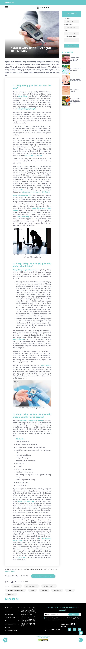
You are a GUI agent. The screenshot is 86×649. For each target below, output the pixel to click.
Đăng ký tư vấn (9, 2)
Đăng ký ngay (72, 45)
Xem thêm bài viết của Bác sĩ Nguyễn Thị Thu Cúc (43, 576)
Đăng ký (73, 614)
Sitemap (7, 627)
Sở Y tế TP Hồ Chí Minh (11, 630)
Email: (47, 614)
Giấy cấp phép (9, 614)
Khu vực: (66, 30)
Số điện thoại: (68, 24)
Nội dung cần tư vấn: (70, 36)
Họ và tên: (67, 18)
